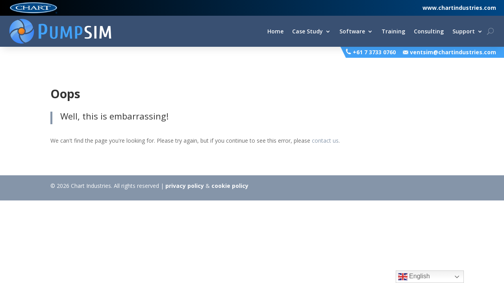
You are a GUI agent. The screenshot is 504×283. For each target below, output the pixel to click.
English (414, 276)
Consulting (429, 32)
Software (352, 32)
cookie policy (229, 185)
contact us (325, 140)
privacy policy (184, 185)
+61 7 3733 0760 (374, 52)
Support (463, 32)
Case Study (307, 32)
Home (275, 32)
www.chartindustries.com (459, 7)
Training (393, 32)
